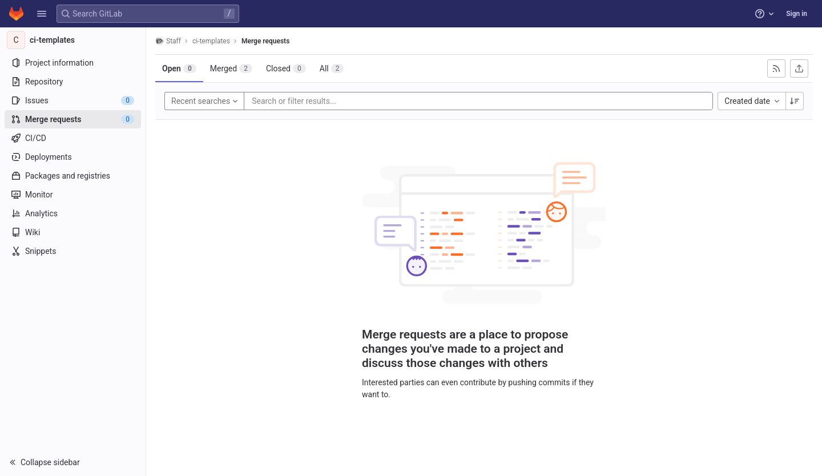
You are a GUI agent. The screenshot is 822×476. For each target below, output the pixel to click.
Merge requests (265, 41)
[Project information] (73, 63)
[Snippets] (73, 251)
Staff (168, 41)
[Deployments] (73, 157)
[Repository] (73, 81)
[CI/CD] (73, 138)
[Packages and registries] (73, 176)
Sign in (796, 14)
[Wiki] (73, 232)
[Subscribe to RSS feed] (776, 68)
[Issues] (73, 100)
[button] (42, 14)
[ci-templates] (73, 40)
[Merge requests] (73, 119)
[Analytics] (73, 213)
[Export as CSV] (799, 68)
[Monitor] (73, 194)
